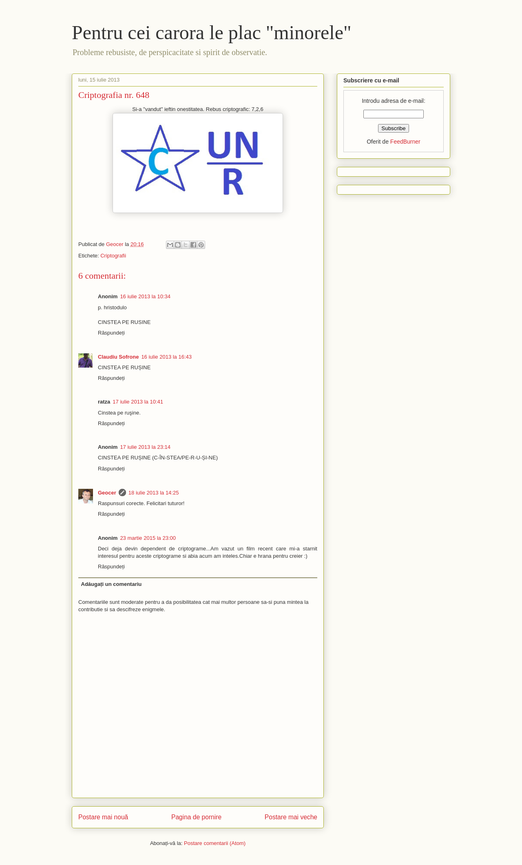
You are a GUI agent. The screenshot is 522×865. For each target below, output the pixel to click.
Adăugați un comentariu (111, 584)
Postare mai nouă (103, 817)
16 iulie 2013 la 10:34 (145, 296)
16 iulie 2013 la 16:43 (166, 357)
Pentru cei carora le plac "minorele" (212, 32)
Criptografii (113, 256)
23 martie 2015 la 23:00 (148, 538)
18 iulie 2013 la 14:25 (153, 493)
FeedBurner (405, 141)
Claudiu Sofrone (118, 357)
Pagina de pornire (196, 817)
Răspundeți (111, 333)
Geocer (107, 493)
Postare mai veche (291, 817)
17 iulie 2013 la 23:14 (145, 447)
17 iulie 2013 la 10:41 (138, 402)
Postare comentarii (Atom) (215, 843)
